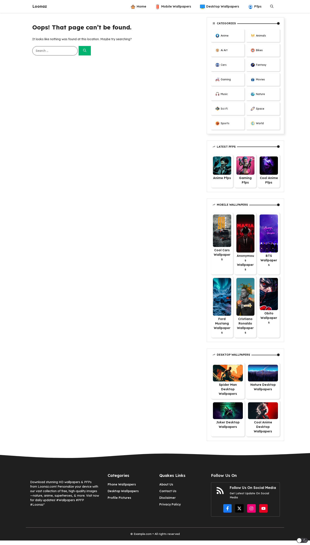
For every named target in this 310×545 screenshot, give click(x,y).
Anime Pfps (222, 178)
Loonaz (39, 6)
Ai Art (224, 50)
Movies (260, 79)
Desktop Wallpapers (219, 6)
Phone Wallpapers (122, 484)
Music (224, 94)
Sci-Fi (224, 108)
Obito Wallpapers (268, 317)
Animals (261, 35)
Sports (225, 123)
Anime (224, 35)
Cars (223, 64)
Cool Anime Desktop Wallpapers (263, 426)
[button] (272, 6)
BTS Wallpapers (268, 260)
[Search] (85, 51)
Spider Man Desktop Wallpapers (228, 389)
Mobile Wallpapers (173, 6)
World (260, 123)
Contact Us (167, 491)
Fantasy (261, 64)
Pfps (255, 6)
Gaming (226, 79)
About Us (166, 484)
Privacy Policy (170, 504)
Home (138, 6)
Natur (259, 94)
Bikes (259, 50)
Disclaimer (167, 498)
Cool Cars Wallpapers (222, 254)
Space (260, 108)
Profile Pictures (119, 498)
